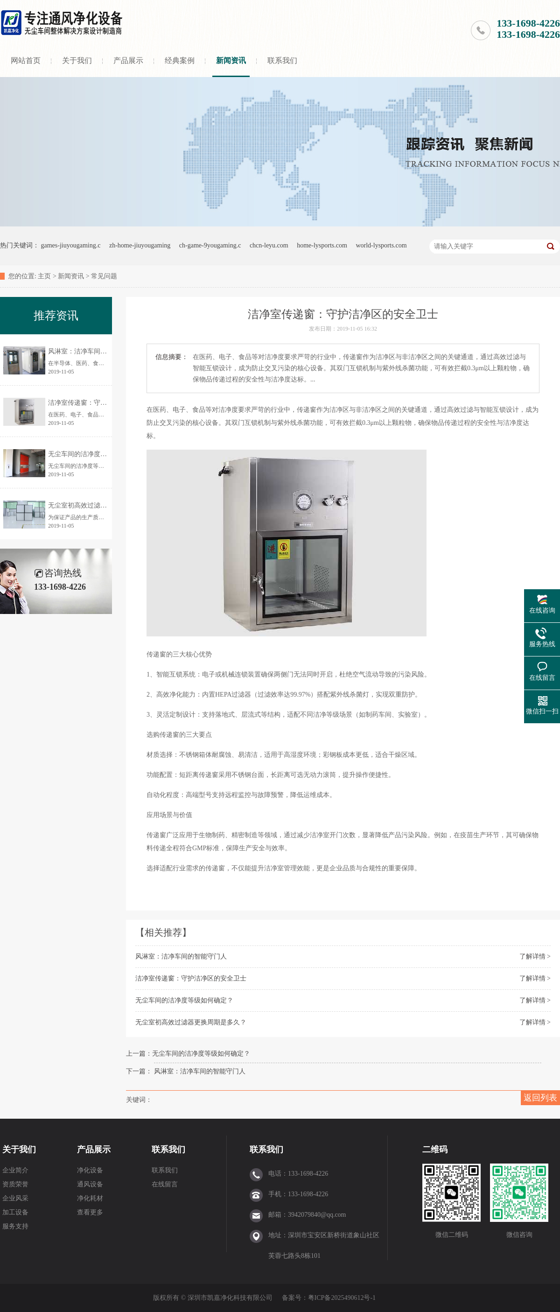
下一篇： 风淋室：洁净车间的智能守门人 (185, 1071)
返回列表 (540, 1097)
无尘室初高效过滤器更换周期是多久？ (190, 1022)
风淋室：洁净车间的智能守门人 (181, 956)
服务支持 (15, 1226)
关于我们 (77, 60)
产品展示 (128, 60)
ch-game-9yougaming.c (210, 245)
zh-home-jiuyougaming (139, 245)
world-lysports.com (381, 245)
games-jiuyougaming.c (71, 245)
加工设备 (15, 1212)
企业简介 (15, 1170)
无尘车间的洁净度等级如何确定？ (184, 1000)
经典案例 (180, 60)
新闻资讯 (231, 60)
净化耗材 (90, 1198)
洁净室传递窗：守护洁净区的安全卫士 (190, 978)
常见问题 (104, 276)
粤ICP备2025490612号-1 (342, 1297)
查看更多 (90, 1212)
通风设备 (90, 1184)
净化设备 (90, 1170)
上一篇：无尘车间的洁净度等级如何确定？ (188, 1053)
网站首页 (26, 60)
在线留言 (165, 1184)
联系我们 (282, 60)
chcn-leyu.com (269, 245)
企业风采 (15, 1198)
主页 (44, 276)
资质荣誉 (15, 1184)
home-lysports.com (322, 245)
